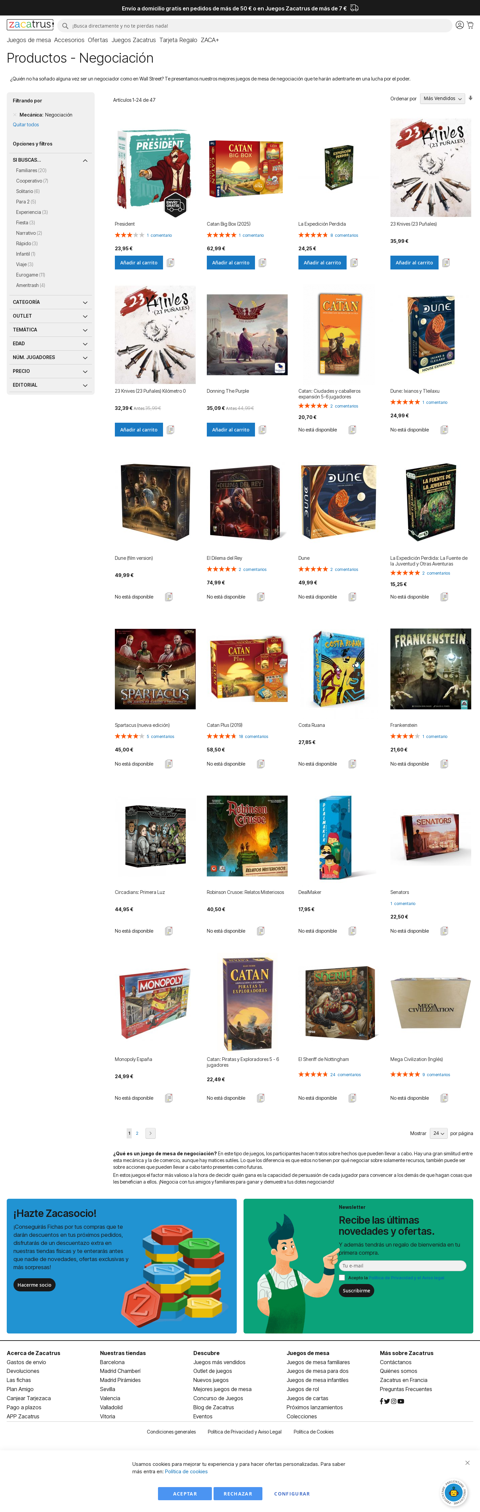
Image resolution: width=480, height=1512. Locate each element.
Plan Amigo (20, 1389)
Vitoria (107, 1416)
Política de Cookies (313, 1432)
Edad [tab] (19, 343)
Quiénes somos (398, 1371)
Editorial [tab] (25, 385)
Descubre (206, 1353)
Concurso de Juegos (218, 1398)
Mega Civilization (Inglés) (416, 1059)
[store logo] (30, 25)
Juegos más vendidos (219, 1362)
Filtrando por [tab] (27, 100)
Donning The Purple (228, 391)
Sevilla (107, 1389)
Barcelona (112, 1362)
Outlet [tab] (22, 316)
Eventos (203, 1416)
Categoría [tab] (26, 302)
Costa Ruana (311, 725)
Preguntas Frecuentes (406, 1389)
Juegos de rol (303, 1389)
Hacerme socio (35, 1285)
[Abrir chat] (454, 1493)
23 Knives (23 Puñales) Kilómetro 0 (150, 391)
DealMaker (309, 892)
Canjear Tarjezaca (29, 1398)
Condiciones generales (171, 1432)
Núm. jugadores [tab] (34, 357)
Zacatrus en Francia (403, 1380)
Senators (399, 892)
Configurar (292, 1493)
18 (253, 736)
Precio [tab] (21, 371)
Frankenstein (403, 725)
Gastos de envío (26, 1362)
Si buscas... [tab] (27, 160)
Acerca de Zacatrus (33, 1353)
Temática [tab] (25, 329)
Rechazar (238, 1493)
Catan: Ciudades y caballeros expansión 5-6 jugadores (329, 393)
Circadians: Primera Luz (140, 892)
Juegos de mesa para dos (318, 1371)
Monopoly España (133, 1059)
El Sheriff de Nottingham (323, 1059)
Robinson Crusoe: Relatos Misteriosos (245, 892)
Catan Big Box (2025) (229, 224)
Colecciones (302, 1416)
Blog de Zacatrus (213, 1407)
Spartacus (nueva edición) (142, 725)
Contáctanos (396, 1362)
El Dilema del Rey (224, 558)
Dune (304, 558)
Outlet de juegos (212, 1371)
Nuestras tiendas (123, 1353)
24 (345, 1074)
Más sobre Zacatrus (407, 1353)
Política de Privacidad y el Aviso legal (406, 1277)
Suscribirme (356, 1290)
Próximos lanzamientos (315, 1407)
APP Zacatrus (23, 1416)
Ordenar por (403, 98)
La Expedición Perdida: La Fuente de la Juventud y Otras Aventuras (429, 561)
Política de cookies (186, 1471)
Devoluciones (23, 1371)
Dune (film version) (134, 558)
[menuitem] (29, 40)
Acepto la (396, 1277)
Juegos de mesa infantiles (318, 1380)
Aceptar (185, 1493)
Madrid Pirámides (120, 1380)
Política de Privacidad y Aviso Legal (245, 1432)
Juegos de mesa (308, 1353)
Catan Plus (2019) (225, 725)
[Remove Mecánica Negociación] (15, 115)
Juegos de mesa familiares (318, 1362)
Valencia (110, 1398)
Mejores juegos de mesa (222, 1389)
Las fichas (19, 1380)
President (125, 224)
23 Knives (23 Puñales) (413, 224)
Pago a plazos (24, 1407)
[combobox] (254, 25)
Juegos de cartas (307, 1398)
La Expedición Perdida (322, 224)
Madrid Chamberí (120, 1371)
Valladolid (111, 1407)
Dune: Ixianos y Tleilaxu (415, 391)
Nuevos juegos (211, 1380)
